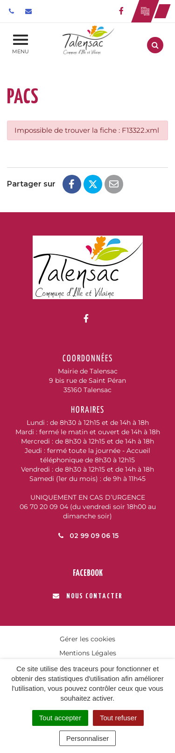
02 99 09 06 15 (88, 535)
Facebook (88, 573)
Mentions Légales (87, 653)
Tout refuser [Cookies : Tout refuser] (118, 718)
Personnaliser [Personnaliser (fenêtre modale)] (87, 738)
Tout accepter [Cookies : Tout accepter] (60, 718)
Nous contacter (87, 596)
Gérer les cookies (87, 639)
